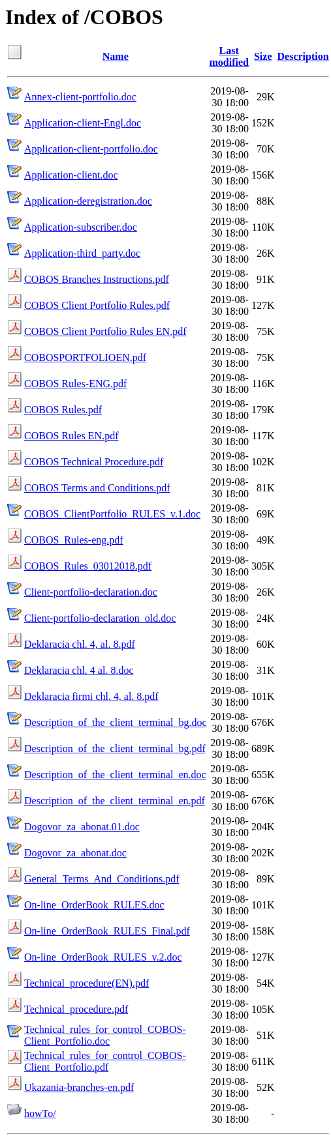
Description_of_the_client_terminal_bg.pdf (115, 748)
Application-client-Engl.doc (82, 122)
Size (263, 56)
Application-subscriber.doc (80, 227)
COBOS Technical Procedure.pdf (93, 461)
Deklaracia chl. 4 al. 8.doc (78, 670)
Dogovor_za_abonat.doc (75, 852)
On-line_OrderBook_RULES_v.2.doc (103, 957)
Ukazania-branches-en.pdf (79, 1087)
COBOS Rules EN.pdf (71, 435)
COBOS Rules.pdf (63, 409)
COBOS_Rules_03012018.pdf (87, 566)
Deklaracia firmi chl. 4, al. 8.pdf (91, 696)
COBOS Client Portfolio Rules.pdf (97, 305)
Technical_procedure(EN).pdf (86, 983)
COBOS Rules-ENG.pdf (75, 383)
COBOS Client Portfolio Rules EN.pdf (105, 331)
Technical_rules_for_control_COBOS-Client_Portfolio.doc (105, 1035)
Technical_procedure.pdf (76, 1009)
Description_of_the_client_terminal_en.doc (115, 774)
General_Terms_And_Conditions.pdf (102, 878)
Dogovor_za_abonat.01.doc (82, 826)
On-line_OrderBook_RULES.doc (94, 904)
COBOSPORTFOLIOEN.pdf (85, 357)
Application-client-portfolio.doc (91, 148)
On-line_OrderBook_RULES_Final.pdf (107, 930)
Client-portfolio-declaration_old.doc (100, 618)
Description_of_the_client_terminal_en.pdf (114, 800)
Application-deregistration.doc (88, 201)
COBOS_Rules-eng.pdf (73, 539)
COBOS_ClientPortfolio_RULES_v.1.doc (112, 513)
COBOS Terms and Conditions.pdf (97, 487)
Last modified (228, 56)
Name (115, 56)
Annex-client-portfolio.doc (80, 96)
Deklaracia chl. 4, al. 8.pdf (79, 644)
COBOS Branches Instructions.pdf (96, 279)
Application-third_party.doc (82, 253)
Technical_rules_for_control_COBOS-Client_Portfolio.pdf (105, 1061)
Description (303, 56)
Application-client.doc (71, 175)
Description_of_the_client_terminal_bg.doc (115, 722)
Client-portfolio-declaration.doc (90, 592)
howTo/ (40, 1113)
